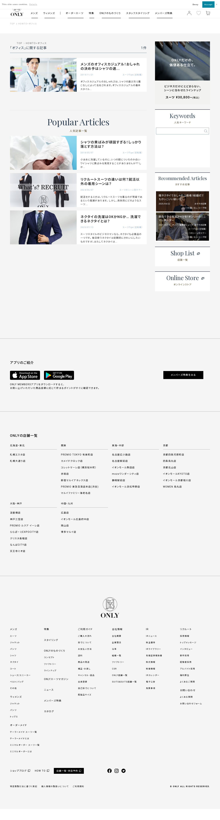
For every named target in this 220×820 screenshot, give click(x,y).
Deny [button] (195, 5)
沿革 (114, 660)
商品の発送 (84, 673)
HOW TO (40, 782)
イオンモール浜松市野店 (126, 497)
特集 (91, 13)
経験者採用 (186, 673)
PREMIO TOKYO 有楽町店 (77, 465)
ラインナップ (50, 681)
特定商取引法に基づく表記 (23, 797)
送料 (80, 667)
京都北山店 (169, 478)
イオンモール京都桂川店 (177, 491)
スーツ (13, 647)
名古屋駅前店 (120, 472)
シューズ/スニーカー (20, 686)
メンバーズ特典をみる (183, 386)
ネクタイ (196, 162)
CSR (114, 680)
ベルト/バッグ (17, 693)
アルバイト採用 (187, 680)
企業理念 (116, 653)
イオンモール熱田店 (123, 478)
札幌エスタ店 (17, 465)
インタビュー (186, 660)
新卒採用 (184, 667)
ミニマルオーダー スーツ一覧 (25, 756)
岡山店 (65, 536)
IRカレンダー (153, 686)
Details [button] (33, 4)
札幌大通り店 (18, 472)
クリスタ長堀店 (19, 549)
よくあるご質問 (187, 693)
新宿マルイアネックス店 (74, 491)
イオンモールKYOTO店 (176, 485)
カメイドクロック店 (72, 472)
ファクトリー (50, 675)
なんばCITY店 (18, 556)
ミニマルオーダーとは (21, 763)
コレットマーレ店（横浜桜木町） (79, 478)
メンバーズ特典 (163, 13)
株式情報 (150, 673)
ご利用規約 (78, 797)
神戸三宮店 (16, 530)
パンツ (13, 660)
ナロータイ (169, 162)
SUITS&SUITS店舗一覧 (124, 693)
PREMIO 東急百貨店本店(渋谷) (80, 497)
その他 (13, 699)
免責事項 (150, 699)
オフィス (33, 24)
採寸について (85, 653)
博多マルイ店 (68, 543)
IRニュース (151, 647)
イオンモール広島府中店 (75, 530)
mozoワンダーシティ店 (125, 485)
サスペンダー (196, 142)
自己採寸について (87, 699)
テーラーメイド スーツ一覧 (23, 743)
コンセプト (49, 668)
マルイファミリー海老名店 (76, 504)
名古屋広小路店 (121, 465)
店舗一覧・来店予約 (67, 782)
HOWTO (22, 24)
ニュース (49, 701)
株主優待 (150, 653)
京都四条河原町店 (173, 465)
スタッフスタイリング (138, 13)
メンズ (34, 13)
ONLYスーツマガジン (56, 690)
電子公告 (150, 693)
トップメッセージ (188, 653)
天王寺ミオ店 (18, 562)
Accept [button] (208, 5)
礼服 (196, 152)
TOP (12, 24)
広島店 (65, 524)
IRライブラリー (153, 660)
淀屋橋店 (15, 524)
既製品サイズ (84, 706)
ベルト (169, 152)
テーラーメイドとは (19, 749)
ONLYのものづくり (110, 13)
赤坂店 (65, 485)
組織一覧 (116, 667)
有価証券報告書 (154, 667)
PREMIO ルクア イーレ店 (25, 536)
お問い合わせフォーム (191, 715)
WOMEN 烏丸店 (172, 497)
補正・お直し (84, 680)
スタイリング (51, 651)
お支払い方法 (85, 660)
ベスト (169, 172)
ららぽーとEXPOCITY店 (24, 543)
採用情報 (184, 647)
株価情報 (150, 680)
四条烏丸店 (169, 472)
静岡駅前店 (118, 491)
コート (13, 680)
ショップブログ (18, 782)
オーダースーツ (75, 13)
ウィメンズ (49, 13)
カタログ (49, 722)
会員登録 (82, 693)
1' (196, 172)
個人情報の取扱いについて (55, 797)
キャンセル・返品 (86, 686)
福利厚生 (184, 686)
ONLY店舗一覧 (120, 686)
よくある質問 (186, 708)
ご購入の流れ (85, 647)
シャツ (13, 667)
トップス (14, 728)
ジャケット (15, 653)
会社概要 (116, 647)
